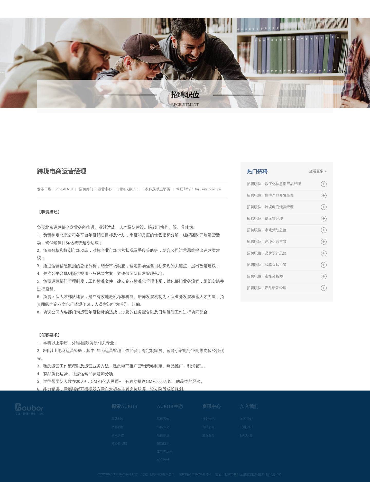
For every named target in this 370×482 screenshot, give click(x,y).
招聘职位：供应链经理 (265, 257)
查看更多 (317, 209)
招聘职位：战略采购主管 (266, 303)
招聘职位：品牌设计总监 (266, 291)
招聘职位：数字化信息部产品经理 (274, 222)
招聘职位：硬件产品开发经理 (270, 234)
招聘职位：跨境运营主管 (266, 280)
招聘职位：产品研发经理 (266, 326)
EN (350, 5)
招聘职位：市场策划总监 (266, 268)
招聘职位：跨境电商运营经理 (270, 245)
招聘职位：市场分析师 (265, 315)
